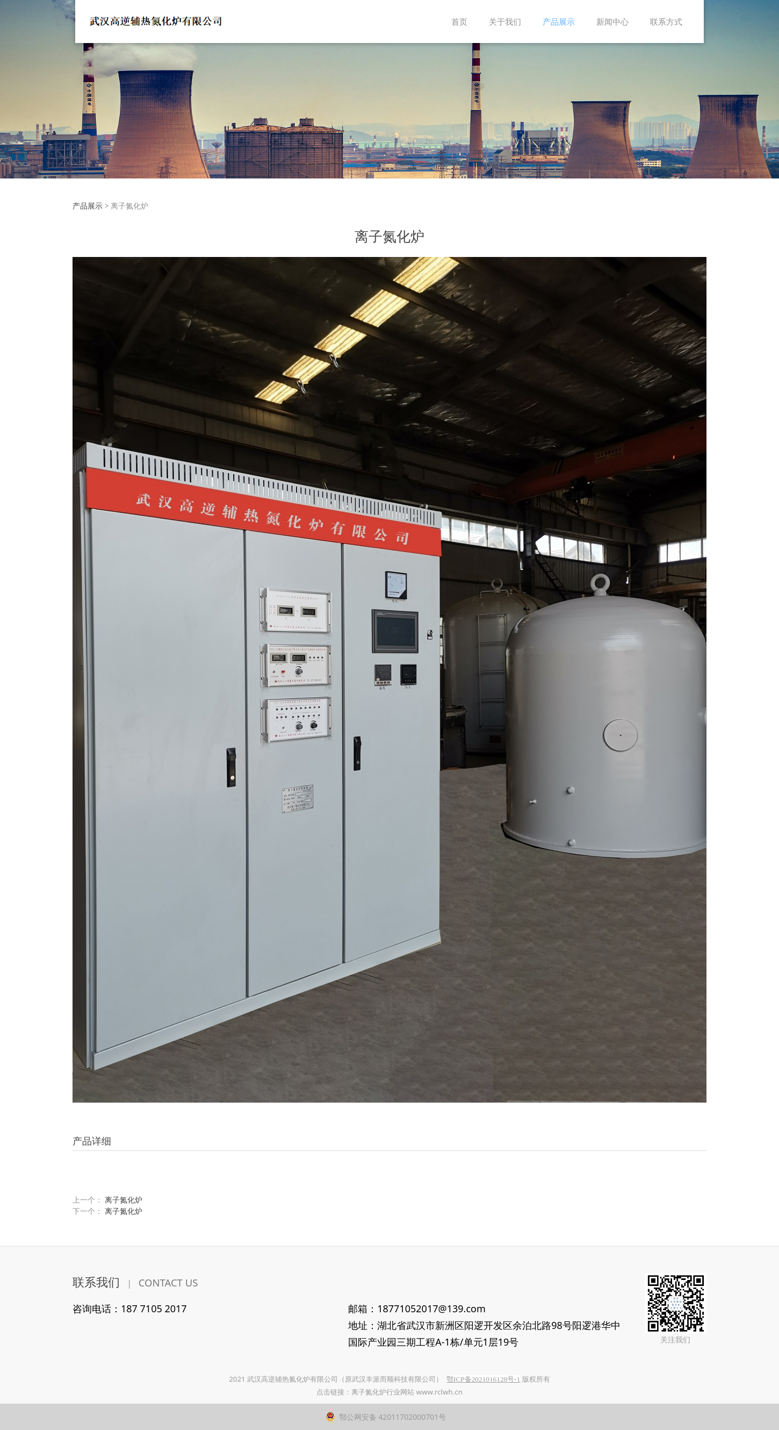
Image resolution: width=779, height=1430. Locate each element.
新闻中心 (612, 21)
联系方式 (666, 21)
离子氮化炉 (123, 1200)
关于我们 (505, 21)
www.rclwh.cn (439, 1392)
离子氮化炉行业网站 (382, 1392)
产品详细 (92, 1140)
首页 (459, 21)
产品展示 (559, 21)
